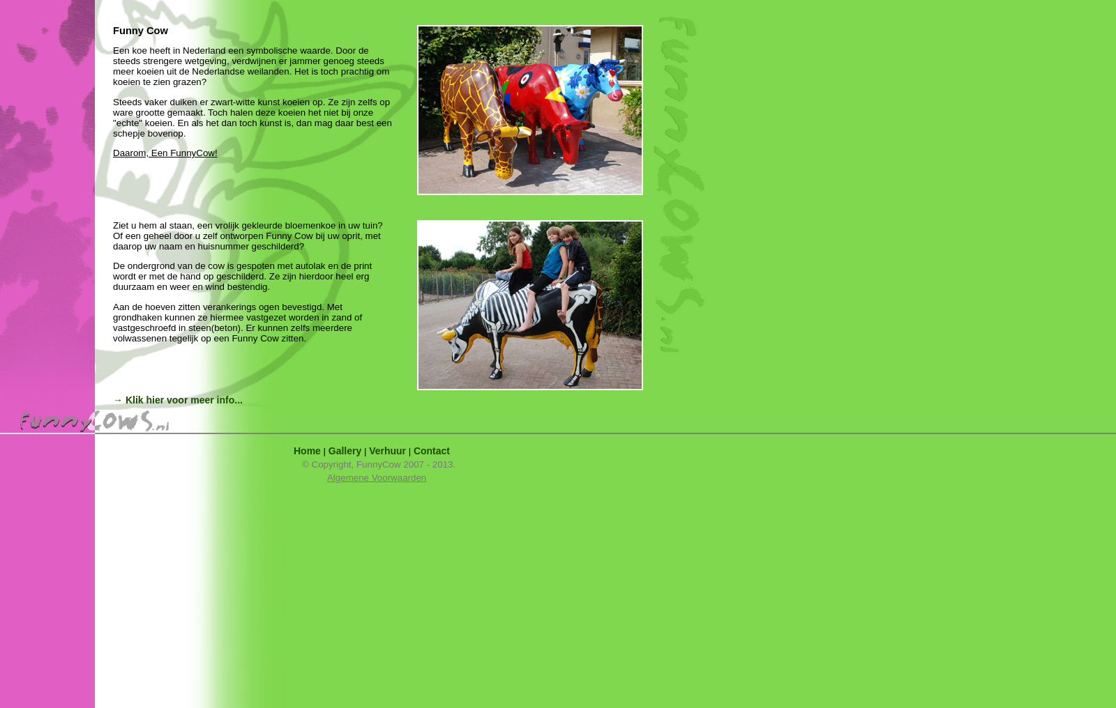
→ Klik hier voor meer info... (178, 400)
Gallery (345, 450)
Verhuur (387, 450)
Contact (432, 450)
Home (307, 450)
